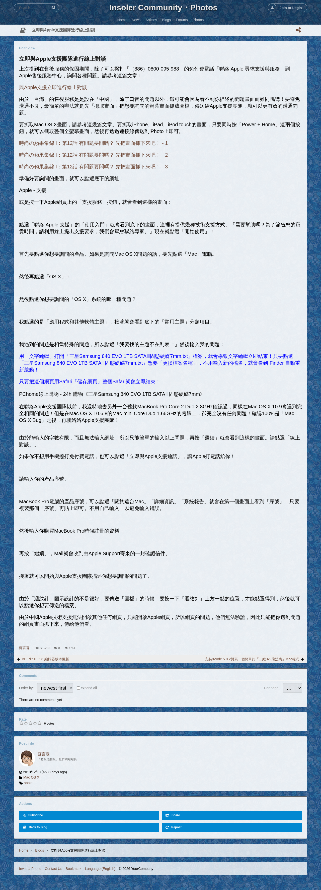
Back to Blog (35, 827)
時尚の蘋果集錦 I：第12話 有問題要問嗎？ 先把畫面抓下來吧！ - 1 (93, 143)
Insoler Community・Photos (163, 7)
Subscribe (33, 815)
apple (28, 783)
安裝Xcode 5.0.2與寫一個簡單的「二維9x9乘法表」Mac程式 (252, 659)
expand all (89, 688)
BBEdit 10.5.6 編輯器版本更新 (45, 659)
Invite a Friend (30, 869)
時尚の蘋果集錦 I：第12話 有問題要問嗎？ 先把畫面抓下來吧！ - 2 (93, 155)
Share (173, 815)
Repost (174, 827)
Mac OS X (31, 777)
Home (23, 850)
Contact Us (53, 869)
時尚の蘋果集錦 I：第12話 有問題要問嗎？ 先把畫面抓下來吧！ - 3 (93, 166)
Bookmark (74, 869)
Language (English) (100, 869)
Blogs (39, 850)
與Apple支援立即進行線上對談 (53, 87)
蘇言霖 (24, 648)
